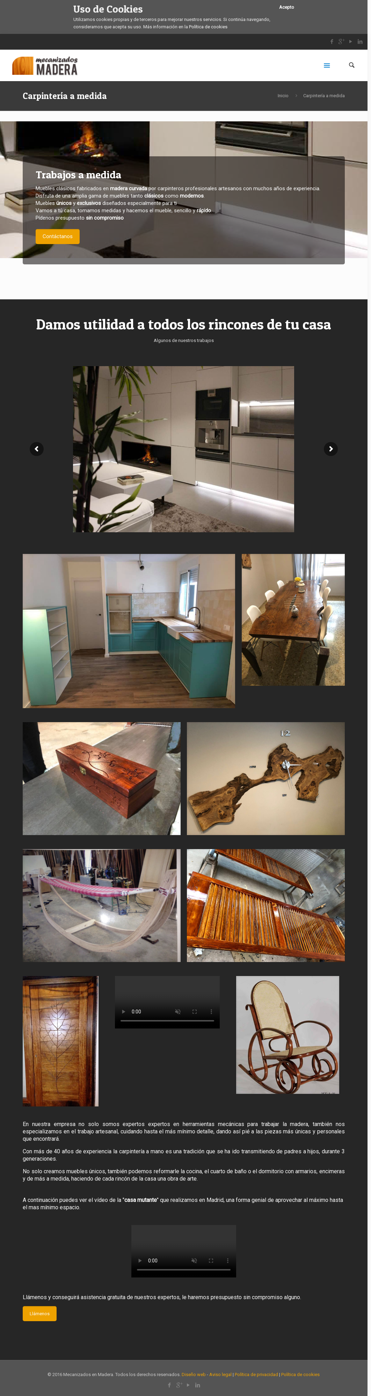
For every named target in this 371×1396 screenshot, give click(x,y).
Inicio (283, 95)
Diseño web (194, 1374)
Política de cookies (208, 26)
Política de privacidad (256, 1374)
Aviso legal (220, 1374)
